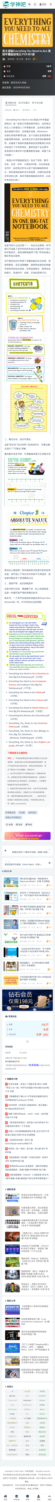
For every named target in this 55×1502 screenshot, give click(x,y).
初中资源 (23, 899)
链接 (29, 824)
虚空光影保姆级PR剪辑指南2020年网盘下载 (33, 1332)
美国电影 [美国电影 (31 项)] (12, 1450)
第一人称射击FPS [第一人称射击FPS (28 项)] (12, 1445)
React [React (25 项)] (42, 1409)
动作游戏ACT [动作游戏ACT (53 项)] (12, 1423)
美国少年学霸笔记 (13, 817)
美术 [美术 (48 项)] (27, 1450)
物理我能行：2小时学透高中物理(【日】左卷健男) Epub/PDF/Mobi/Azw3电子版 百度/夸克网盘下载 (34, 967)
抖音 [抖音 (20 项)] (12, 1432)
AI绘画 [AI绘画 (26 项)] (42, 1391)
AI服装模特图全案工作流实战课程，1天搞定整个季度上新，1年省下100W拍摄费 (35, 1223)
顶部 (49, 1498)
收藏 (9, 824)
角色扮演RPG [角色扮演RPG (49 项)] (12, 1454)
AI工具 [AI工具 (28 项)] (27, 1391)
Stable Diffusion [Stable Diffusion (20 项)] (12, 1414)
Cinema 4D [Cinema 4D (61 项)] (12, 1400)
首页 (17, 110)
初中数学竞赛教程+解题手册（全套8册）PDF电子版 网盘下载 (35, 907)
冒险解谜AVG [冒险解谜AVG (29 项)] (42, 1418)
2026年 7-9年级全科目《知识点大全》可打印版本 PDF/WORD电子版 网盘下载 (35, 895)
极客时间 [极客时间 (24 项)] (27, 1436)
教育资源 (11, 59)
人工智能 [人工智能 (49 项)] (27, 1418)
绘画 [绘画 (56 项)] (27, 1445)
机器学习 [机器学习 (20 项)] (12, 1436)
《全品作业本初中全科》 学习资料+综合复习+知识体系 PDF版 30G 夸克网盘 (35, 951)
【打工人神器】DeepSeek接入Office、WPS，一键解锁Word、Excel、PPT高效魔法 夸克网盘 (35, 1347)
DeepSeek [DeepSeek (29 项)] (27, 1400)
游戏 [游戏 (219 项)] (27, 1441)
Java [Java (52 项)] (12, 1405)
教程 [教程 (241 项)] (27, 1432)
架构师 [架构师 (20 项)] (42, 1436)
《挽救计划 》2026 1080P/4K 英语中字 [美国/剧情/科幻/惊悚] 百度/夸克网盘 (35, 1235)
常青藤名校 (10, 812)
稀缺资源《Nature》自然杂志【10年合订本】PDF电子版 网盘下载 (35, 1261)
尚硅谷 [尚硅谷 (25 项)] (12, 1427)
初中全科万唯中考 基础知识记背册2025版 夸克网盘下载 (35, 936)
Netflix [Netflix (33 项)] (42, 1405)
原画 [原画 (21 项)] (27, 1423)
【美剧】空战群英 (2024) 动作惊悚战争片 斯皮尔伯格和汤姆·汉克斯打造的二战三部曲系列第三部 (35, 1360)
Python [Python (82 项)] (27, 1409)
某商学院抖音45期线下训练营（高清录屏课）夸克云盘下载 (34, 1371)
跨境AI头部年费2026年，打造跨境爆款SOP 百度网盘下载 (35, 1196)
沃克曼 (22, 812)
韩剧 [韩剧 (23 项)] (27, 1454)
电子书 (22, 969)
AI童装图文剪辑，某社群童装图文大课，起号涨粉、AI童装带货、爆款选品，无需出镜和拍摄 (34, 1210)
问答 (27, 1498)
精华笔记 (32, 812)
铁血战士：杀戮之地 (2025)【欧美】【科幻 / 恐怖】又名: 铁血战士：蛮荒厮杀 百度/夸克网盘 (35, 1287)
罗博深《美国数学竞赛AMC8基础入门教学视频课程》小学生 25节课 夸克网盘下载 (35, 923)
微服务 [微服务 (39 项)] (42, 1427)
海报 (19, 824)
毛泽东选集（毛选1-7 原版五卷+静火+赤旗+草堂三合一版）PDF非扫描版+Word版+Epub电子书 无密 (27, 1087)
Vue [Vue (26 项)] (27, 1414)
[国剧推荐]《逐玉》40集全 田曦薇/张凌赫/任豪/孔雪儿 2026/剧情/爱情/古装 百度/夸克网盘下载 (35, 1274)
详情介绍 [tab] (11, 102)
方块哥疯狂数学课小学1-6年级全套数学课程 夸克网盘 (35, 978)
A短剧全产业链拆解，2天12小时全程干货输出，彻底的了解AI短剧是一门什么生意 (35, 1248)
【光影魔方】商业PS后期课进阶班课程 (34, 1307)
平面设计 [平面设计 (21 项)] (27, 1427)
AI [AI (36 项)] (12, 1391)
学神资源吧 (29, 1471)
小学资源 (23, 927)
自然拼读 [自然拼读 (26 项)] (42, 1450)
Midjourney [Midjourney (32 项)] (27, 1405)
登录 (43, 4)
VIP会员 (16, 1498)
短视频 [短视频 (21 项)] (42, 1441)
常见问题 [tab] (37, 102)
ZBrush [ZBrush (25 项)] (42, 1414)
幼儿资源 (23, 885)
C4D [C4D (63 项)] (27, 1396)
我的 (38, 1498)
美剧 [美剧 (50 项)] (42, 1445)
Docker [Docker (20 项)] (42, 1400)
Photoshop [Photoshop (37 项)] (12, 1409)
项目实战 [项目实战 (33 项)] (42, 1454)
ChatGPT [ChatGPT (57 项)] (42, 1396)
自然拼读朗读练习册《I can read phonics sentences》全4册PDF (35, 1321)
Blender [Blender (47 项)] (12, 1396)
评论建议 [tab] (24, 102)
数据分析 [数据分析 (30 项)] (42, 1432)
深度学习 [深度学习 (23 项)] (12, 1441)
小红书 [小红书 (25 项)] (42, 1423)
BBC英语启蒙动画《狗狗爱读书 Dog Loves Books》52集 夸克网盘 (35, 879)
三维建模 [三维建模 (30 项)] (12, 1418)
